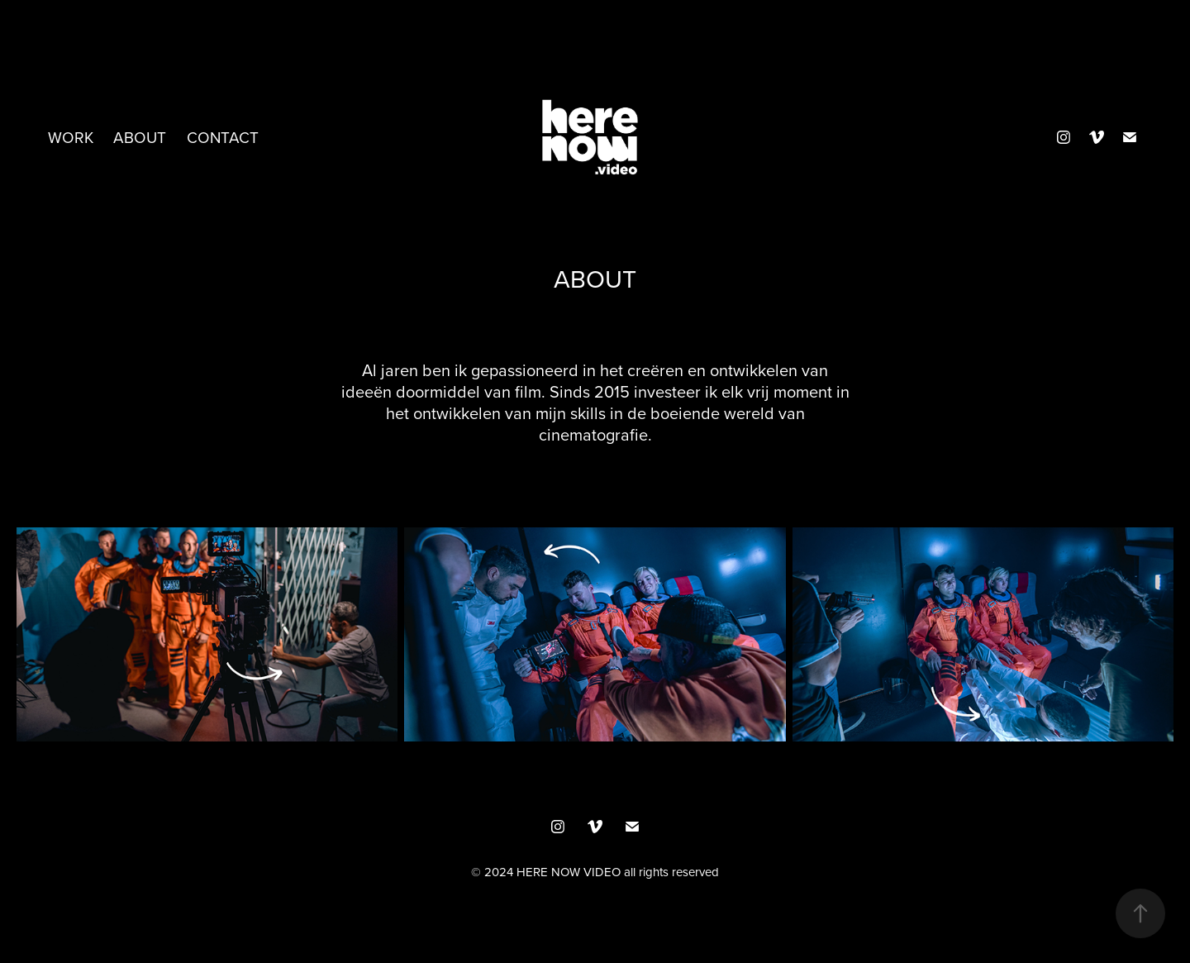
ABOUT (139, 137)
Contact (223, 137)
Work (70, 137)
